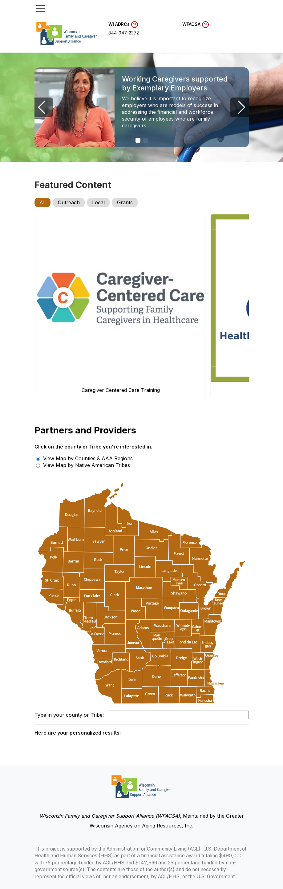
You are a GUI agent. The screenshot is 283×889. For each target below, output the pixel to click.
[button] (137, 140)
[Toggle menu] (40, 8)
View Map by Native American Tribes (83, 465)
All (42, 202)
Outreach (69, 202)
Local (98, 202)
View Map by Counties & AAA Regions (84, 458)
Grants (125, 202)
